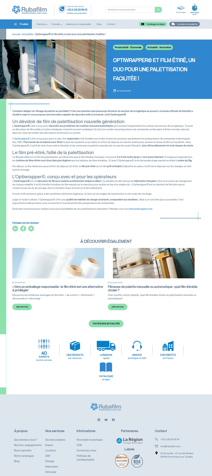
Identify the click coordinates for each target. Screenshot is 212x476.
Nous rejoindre (23, 443)
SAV (47, 448)
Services (41, 24)
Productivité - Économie (128, 47)
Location (50, 443)
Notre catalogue (24, 448)
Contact (111, 24)
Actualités (27, 34)
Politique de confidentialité (85, 450)
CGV (79, 437)
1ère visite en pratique (90, 432)
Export (49, 437)
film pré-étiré (22, 157)
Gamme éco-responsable (78, 24)
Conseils (56, 24)
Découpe (50, 464)
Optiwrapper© (22, 138)
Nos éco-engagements (28, 437)
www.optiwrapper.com (140, 208)
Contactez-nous (86, 443)
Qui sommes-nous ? (25, 432)
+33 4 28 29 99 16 (77, 9)
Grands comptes (55, 432)
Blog (99, 24)
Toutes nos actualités (106, 333)
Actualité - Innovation (159, 47)
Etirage (49, 453)
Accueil (16, 34)
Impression (51, 459)
